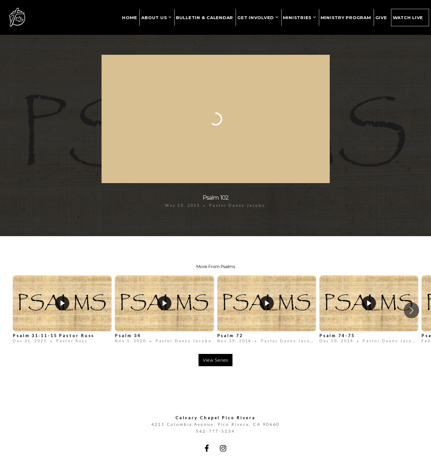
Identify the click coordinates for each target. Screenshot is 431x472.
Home (129, 17)
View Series (215, 360)
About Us (156, 17)
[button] (411, 310)
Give (381, 17)
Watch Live (408, 17)
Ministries (299, 17)
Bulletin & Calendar (204, 17)
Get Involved (258, 17)
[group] (62, 310)
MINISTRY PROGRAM (346, 17)
